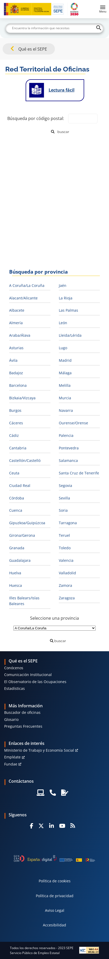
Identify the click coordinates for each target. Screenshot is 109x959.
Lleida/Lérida (70, 335)
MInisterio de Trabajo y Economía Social (39, 750)
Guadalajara (20, 560)
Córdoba (16, 498)
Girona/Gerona (22, 535)
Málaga (65, 372)
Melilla (65, 385)
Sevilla (64, 498)
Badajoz (16, 372)
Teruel (64, 535)
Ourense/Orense (73, 422)
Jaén (62, 285)
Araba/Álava (19, 335)
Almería (16, 322)
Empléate (12, 757)
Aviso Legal (54, 910)
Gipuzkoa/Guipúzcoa (27, 522)
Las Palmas (68, 310)
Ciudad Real (19, 485)
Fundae (10, 764)
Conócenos (13, 667)
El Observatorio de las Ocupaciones (35, 681)
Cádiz (14, 435)
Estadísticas (14, 688)
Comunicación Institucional (28, 674)
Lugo (63, 347)
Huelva (15, 572)
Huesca (15, 585)
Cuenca (15, 510)
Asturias (16, 347)
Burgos (15, 410)
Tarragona (68, 522)
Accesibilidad (54, 924)
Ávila (13, 360)
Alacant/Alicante (23, 297)
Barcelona (18, 385)
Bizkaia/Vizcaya (22, 397)
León (63, 322)
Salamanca (68, 460)
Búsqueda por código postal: (35, 118)
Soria (63, 510)
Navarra (66, 410)
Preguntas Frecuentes (23, 726)
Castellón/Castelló (25, 460)
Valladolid (67, 572)
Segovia (65, 485)
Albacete (16, 310)
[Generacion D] (54, 858)
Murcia (65, 397)
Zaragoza (67, 597)
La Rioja (65, 297)
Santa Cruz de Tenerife (79, 473)
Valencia (66, 560)
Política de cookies (55, 880)
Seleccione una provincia (54, 618)
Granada (16, 547)
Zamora (65, 585)
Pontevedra (69, 447)
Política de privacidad (54, 895)
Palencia (66, 435)
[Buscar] (54, 28)
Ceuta (14, 473)
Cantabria (17, 447)
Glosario (11, 719)
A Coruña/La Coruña (26, 285)
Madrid (65, 360)
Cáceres (16, 422)
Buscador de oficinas (22, 712)
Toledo (65, 547)
